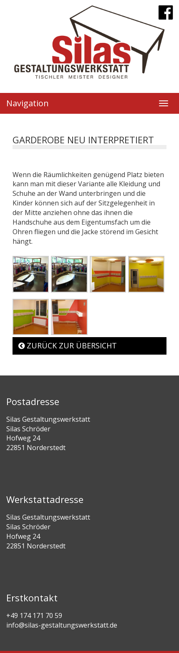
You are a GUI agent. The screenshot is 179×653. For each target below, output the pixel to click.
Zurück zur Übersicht (67, 345)
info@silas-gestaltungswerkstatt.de (61, 625)
